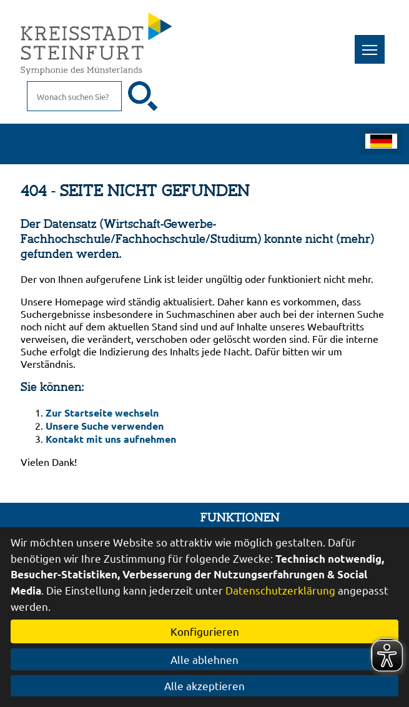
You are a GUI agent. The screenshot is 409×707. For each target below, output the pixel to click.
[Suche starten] (143, 96)
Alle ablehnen (204, 659)
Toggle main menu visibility (373, 43)
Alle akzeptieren (204, 685)
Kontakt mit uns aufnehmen (111, 438)
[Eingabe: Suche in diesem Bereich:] (74, 96)
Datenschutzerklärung (280, 589)
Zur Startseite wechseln (102, 412)
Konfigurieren (204, 631)
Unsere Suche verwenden (105, 425)
